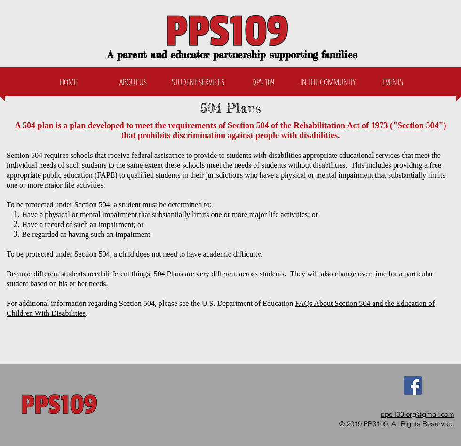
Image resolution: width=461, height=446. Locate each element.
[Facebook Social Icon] (413, 385)
